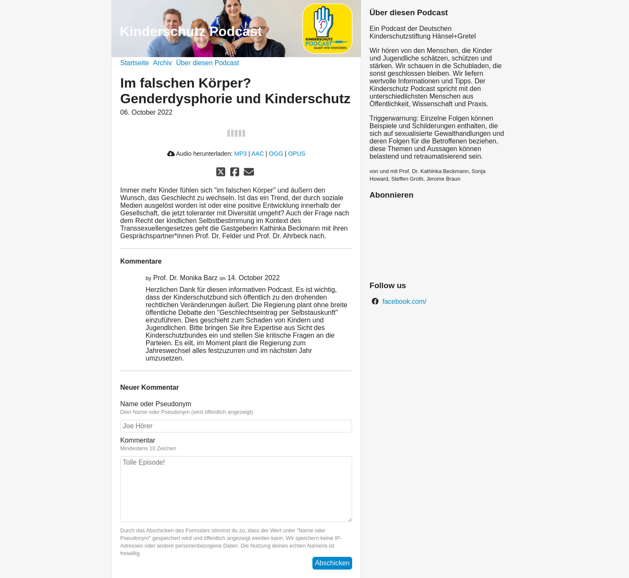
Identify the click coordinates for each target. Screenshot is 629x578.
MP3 (240, 153)
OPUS (297, 153)
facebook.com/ (404, 301)
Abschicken (332, 563)
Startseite (134, 62)
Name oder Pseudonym (155, 403)
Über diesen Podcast (207, 62)
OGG (276, 153)
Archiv (162, 62)
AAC (257, 153)
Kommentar (137, 440)
